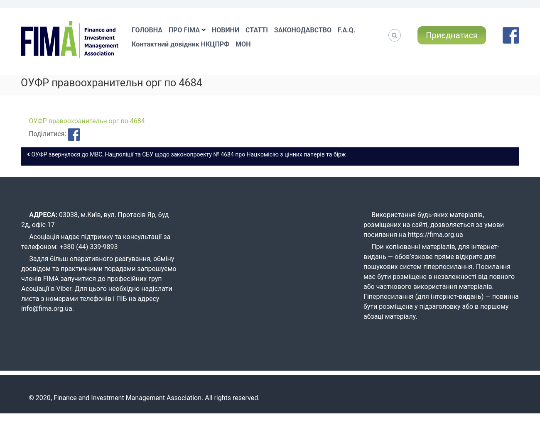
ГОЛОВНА (147, 30)
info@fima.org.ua (46, 309)
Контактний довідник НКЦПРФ (180, 44)
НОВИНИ (225, 30)
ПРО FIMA (184, 30)
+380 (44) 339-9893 (88, 247)
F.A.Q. (346, 30)
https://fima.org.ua (435, 235)
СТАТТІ (256, 30)
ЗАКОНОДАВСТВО (302, 30)
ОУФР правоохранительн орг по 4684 (87, 121)
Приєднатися (452, 35)
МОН (243, 44)
